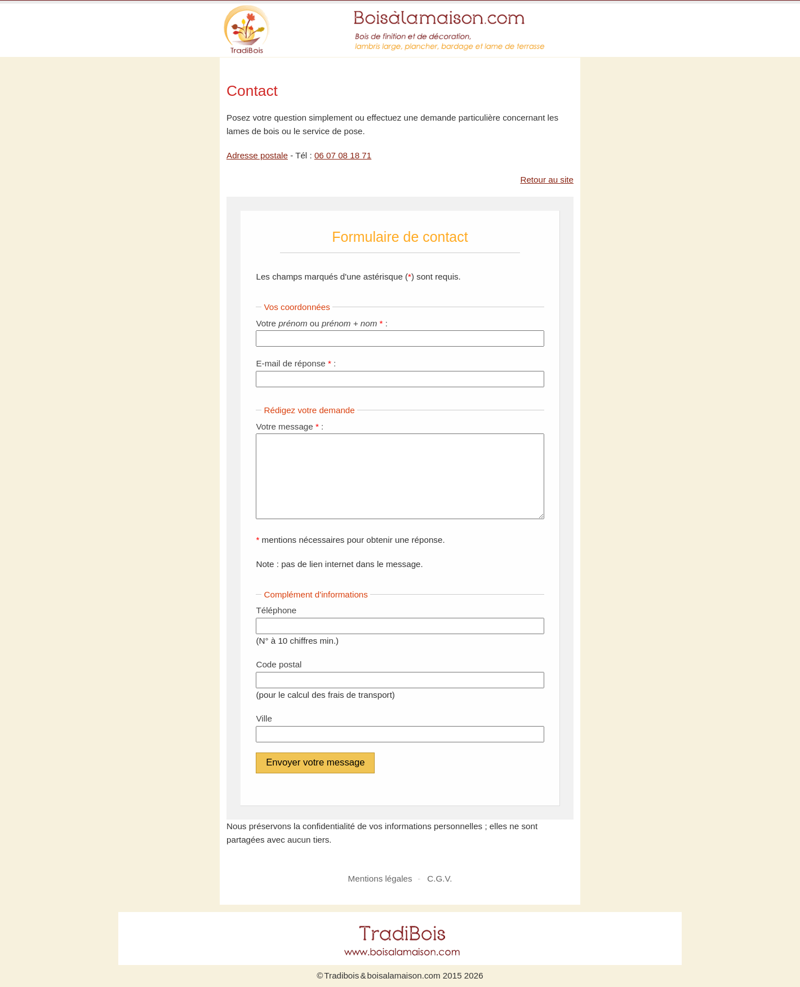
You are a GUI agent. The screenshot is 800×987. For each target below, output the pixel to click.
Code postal (278, 664)
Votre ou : (322, 323)
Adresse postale (257, 155)
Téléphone (277, 610)
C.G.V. (439, 878)
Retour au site (547, 179)
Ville (264, 718)
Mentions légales (380, 878)
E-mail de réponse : (296, 363)
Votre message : (289, 426)
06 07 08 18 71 (342, 155)
